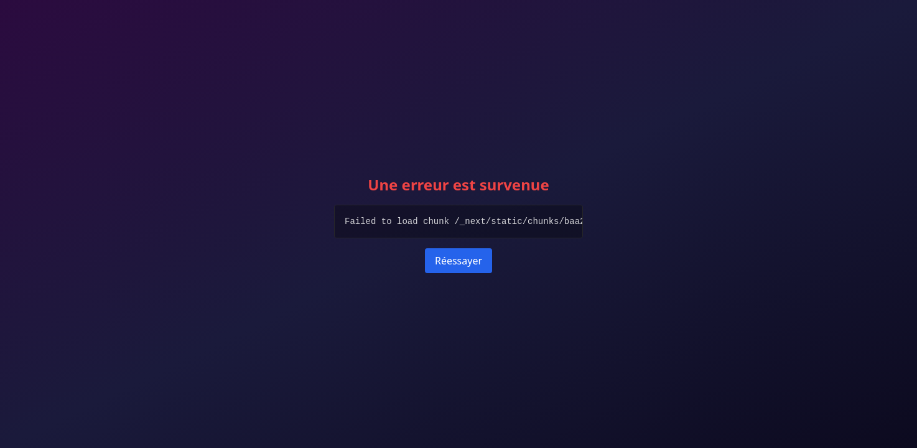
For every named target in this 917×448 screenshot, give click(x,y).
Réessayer (458, 261)
